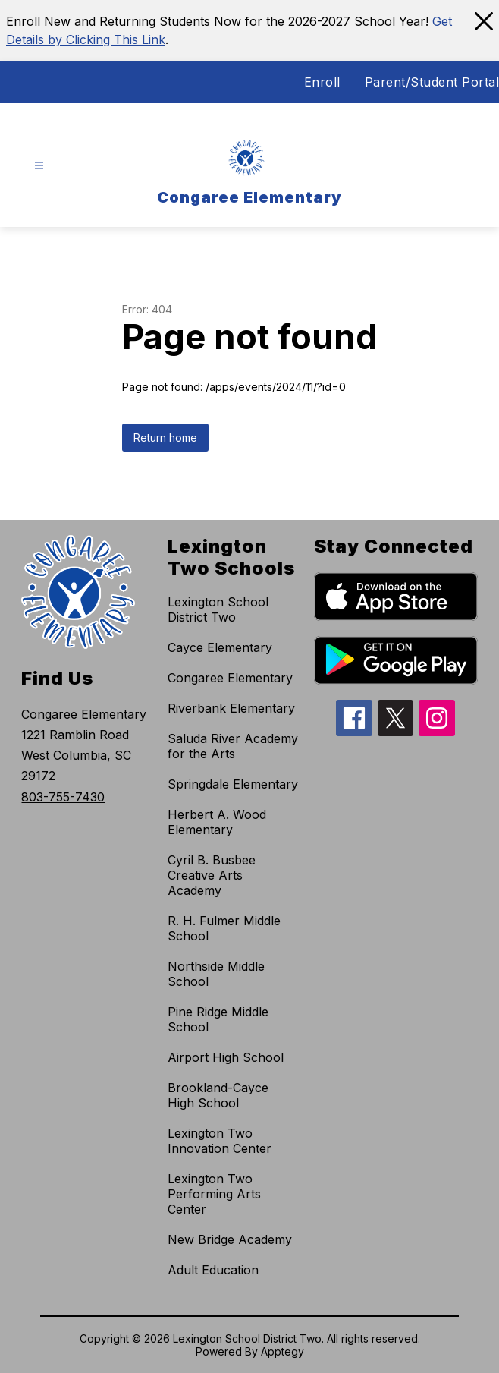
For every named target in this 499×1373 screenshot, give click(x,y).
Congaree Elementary (230, 677)
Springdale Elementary (233, 784)
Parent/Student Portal (432, 82)
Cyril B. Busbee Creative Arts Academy (212, 875)
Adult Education (213, 1269)
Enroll (322, 82)
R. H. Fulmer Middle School (224, 928)
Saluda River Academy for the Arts (233, 746)
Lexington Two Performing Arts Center (214, 1194)
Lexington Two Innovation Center (219, 1141)
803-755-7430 (63, 797)
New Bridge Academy (230, 1239)
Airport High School (226, 1057)
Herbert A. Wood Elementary (217, 822)
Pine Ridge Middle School (218, 1019)
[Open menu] (39, 166)
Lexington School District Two (218, 609)
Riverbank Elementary (231, 708)
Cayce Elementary (220, 647)
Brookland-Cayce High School (218, 1095)
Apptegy (282, 1351)
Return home (165, 437)
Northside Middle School (216, 974)
